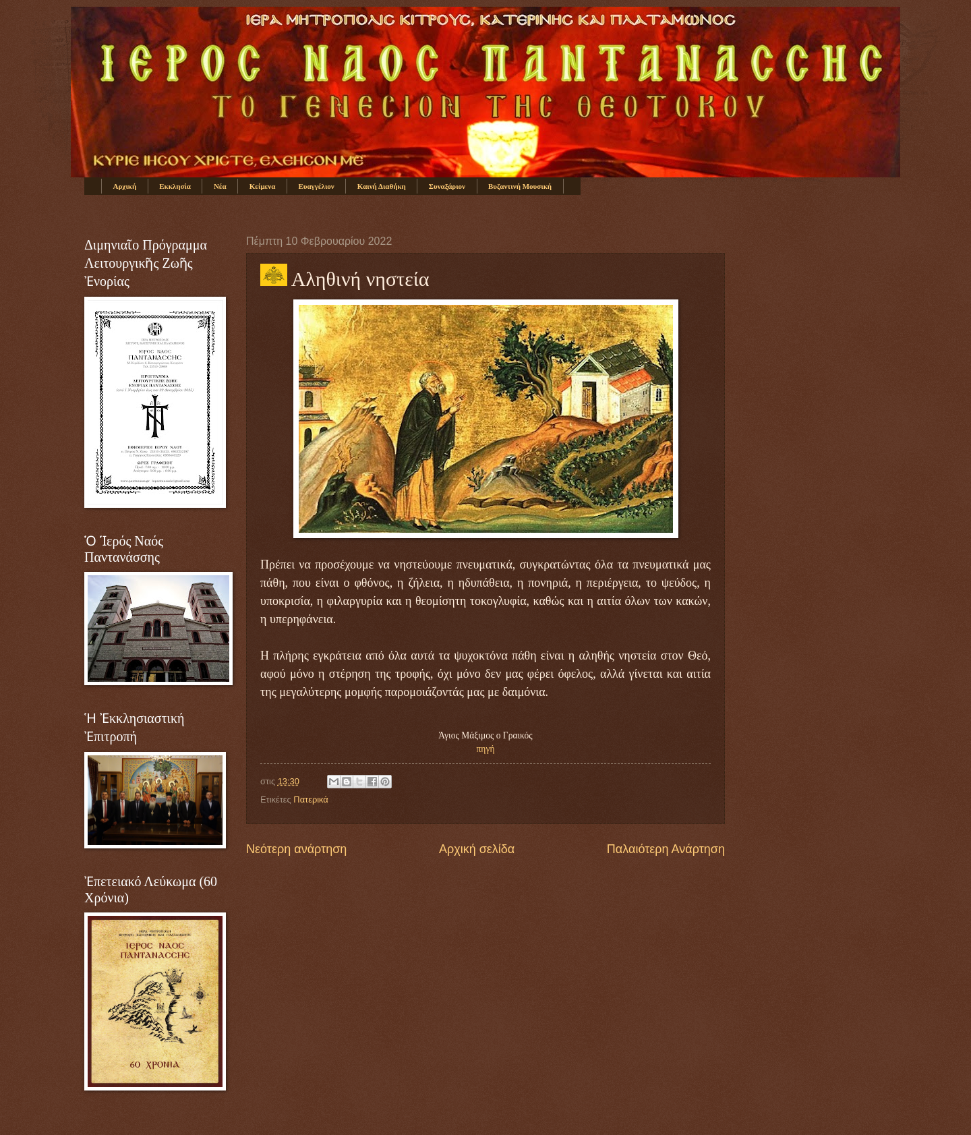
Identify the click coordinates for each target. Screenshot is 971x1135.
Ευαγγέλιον (316, 186)
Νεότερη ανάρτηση (296, 849)
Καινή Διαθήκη (381, 186)
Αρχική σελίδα (476, 849)
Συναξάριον (447, 186)
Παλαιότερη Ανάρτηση (666, 849)
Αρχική (125, 186)
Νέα (220, 186)
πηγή (486, 749)
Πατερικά (310, 799)
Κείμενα (262, 186)
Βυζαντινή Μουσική (520, 186)
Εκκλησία (175, 186)
